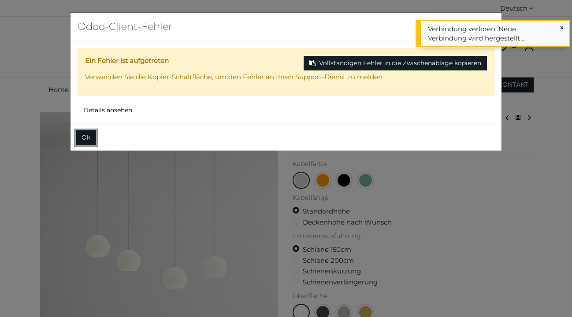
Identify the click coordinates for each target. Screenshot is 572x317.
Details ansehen (107, 110)
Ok (86, 137)
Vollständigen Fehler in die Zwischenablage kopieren (395, 63)
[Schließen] (561, 28)
